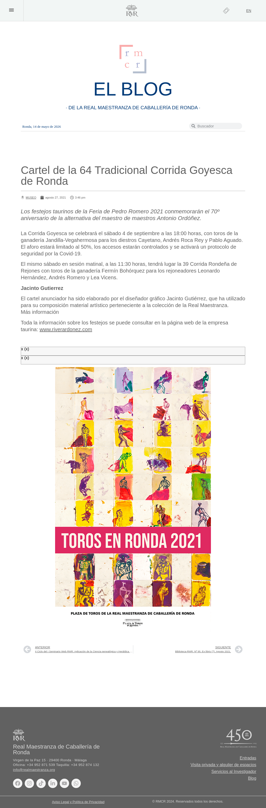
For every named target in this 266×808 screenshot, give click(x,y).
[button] (11, 9)
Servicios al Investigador (233, 771)
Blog (252, 778)
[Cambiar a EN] (248, 11)
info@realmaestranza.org (34, 770)
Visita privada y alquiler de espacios (223, 765)
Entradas (248, 758)
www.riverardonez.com (65, 329)
